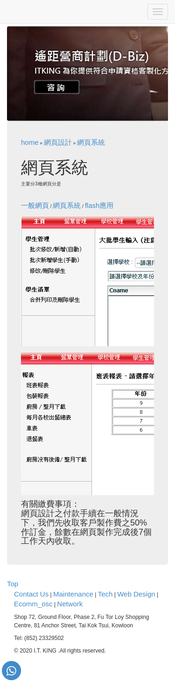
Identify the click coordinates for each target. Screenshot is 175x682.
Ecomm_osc (33, 604)
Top (12, 584)
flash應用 (99, 205)
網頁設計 (58, 142)
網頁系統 (91, 142)
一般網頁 (35, 205)
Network (70, 604)
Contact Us (31, 594)
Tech (105, 594)
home (30, 142)
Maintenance (73, 594)
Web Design (136, 594)
